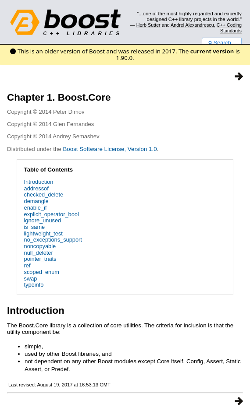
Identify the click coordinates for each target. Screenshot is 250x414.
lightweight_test (43, 233)
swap (30, 278)
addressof (36, 188)
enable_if (35, 207)
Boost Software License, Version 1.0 (110, 149)
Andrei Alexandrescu (192, 25)
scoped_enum (41, 272)
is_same (34, 227)
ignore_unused (42, 220)
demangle (36, 201)
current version (212, 51)
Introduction (39, 182)
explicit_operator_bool (51, 214)
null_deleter (38, 252)
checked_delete (44, 194)
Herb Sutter (148, 25)
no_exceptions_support (53, 239)
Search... (222, 43)
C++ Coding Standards (229, 27)
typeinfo (34, 284)
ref (27, 265)
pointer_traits (40, 259)
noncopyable (40, 246)
